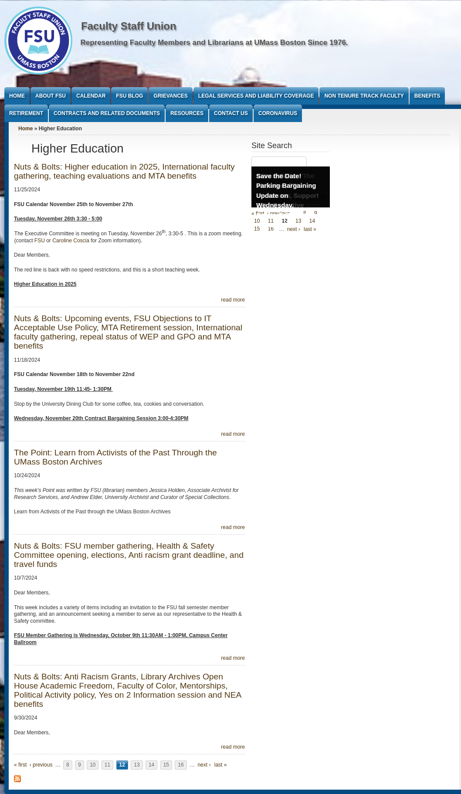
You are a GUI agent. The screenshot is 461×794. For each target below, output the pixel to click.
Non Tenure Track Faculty (363, 96)
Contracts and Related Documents (107, 113)
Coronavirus (277, 113)
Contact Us (231, 113)
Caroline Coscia (71, 241)
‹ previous (41, 765)
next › (203, 765)
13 (136, 765)
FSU (40, 241)
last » (220, 765)
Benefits (427, 96)
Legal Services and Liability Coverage (256, 96)
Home (17, 96)
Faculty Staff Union (128, 26)
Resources (186, 113)
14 (151, 765)
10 (92, 765)
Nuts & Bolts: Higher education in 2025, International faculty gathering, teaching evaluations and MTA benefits (124, 171)
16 (180, 765)
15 (166, 765)
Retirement (26, 113)
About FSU (50, 96)
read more (233, 300)
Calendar (90, 96)
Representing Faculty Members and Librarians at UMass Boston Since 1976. (214, 42)
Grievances (170, 96)
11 (107, 765)
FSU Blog (129, 96)
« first (20, 765)
